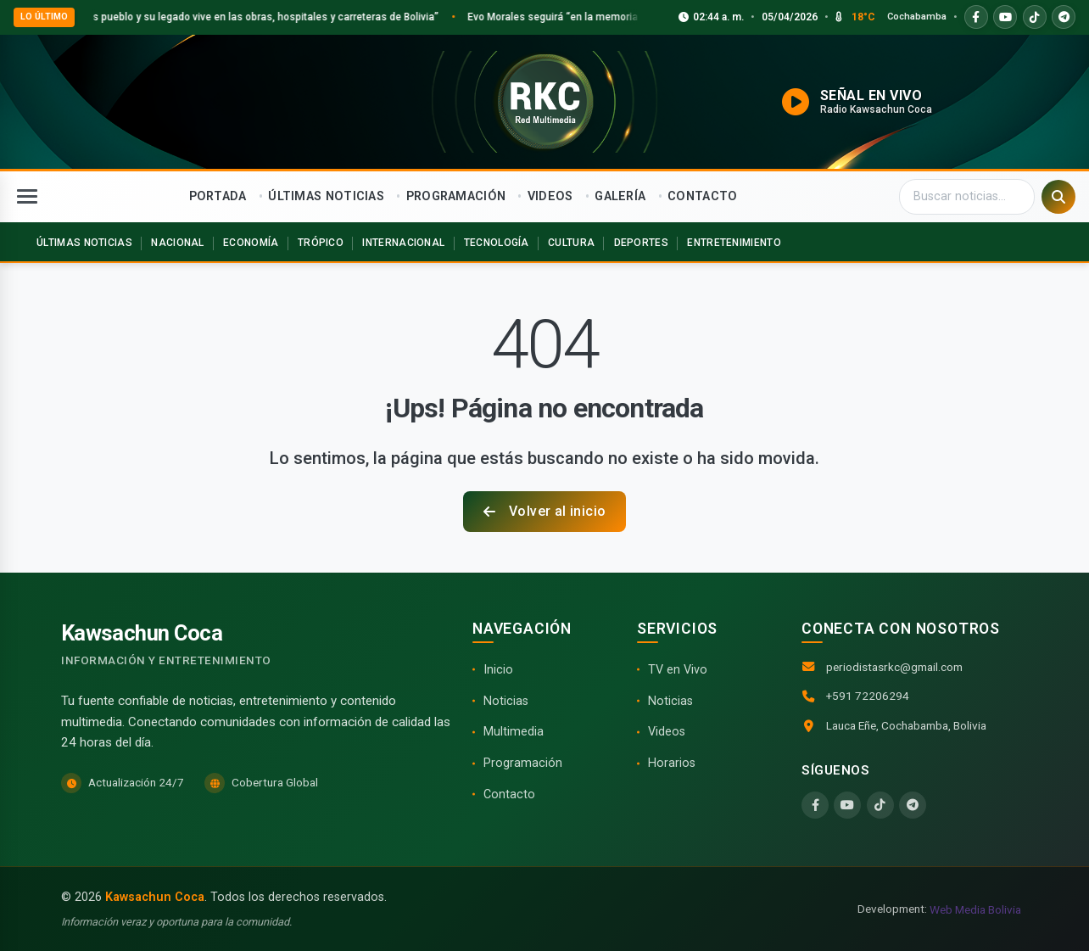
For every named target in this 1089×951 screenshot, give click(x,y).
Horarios (671, 763)
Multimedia (513, 731)
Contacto (509, 794)
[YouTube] (847, 805)
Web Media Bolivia (975, 909)
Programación (522, 763)
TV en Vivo (677, 670)
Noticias (505, 701)
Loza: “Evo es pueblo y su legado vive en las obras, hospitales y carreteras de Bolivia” (262, 17)
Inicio (498, 670)
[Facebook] (815, 805)
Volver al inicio (544, 511)
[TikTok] (880, 805)
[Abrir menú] (27, 196)
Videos (666, 731)
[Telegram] (912, 805)
